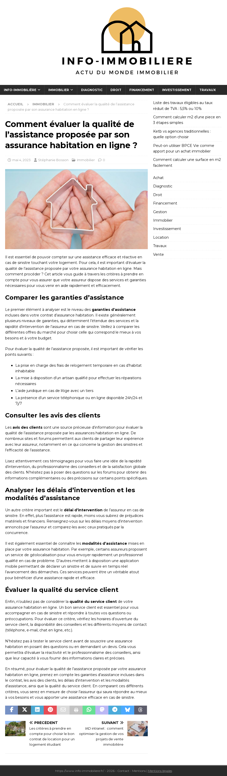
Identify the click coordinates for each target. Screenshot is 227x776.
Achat (158, 177)
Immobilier (58, 90)
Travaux (207, 90)
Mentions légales (160, 771)
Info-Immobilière (20, 90)
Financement (141, 90)
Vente (158, 254)
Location (161, 237)
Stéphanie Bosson (53, 160)
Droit (115, 90)
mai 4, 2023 (21, 160)
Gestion (160, 212)
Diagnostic (92, 90)
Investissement (176, 90)
